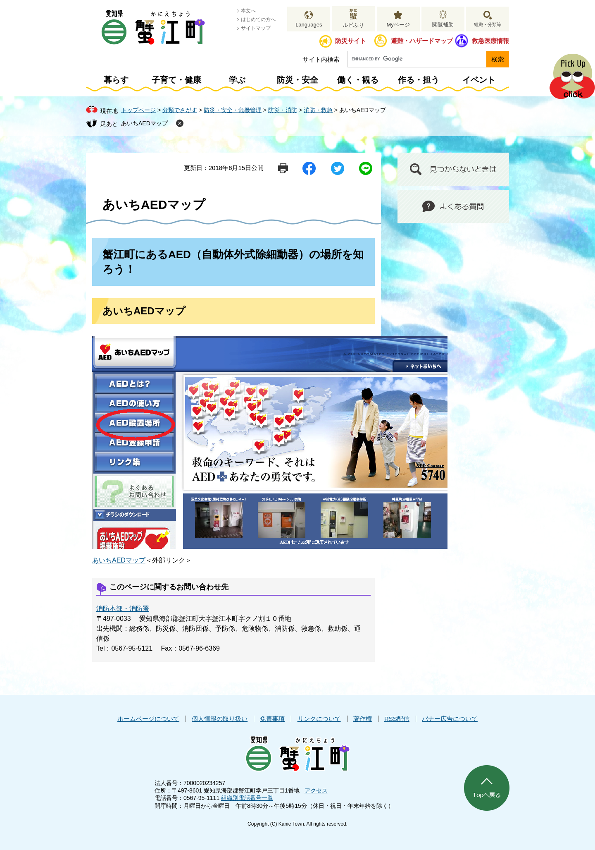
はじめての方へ (258, 19)
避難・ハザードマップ (422, 40)
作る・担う (418, 79)
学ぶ (237, 79)
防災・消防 (282, 110)
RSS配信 (396, 718)
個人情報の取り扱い (220, 718)
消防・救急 (318, 110)
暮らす (116, 79)
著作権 (362, 718)
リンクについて (319, 718)
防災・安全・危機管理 (233, 110)
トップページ (138, 110)
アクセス (316, 790)
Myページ (397, 25)
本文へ (248, 11)
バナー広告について (450, 718)
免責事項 (272, 718)
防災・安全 (297, 79)
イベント (478, 79)
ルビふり (353, 25)
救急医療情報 (490, 40)
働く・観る (357, 79)
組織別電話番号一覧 (247, 798)
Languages (308, 25)
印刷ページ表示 (283, 168)
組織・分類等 (487, 24)
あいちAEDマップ (144, 123)
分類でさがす (179, 110)
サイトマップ (256, 28)
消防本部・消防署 (122, 608)
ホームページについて (148, 718)
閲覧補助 (443, 25)
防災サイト (350, 40)
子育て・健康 (176, 79)
